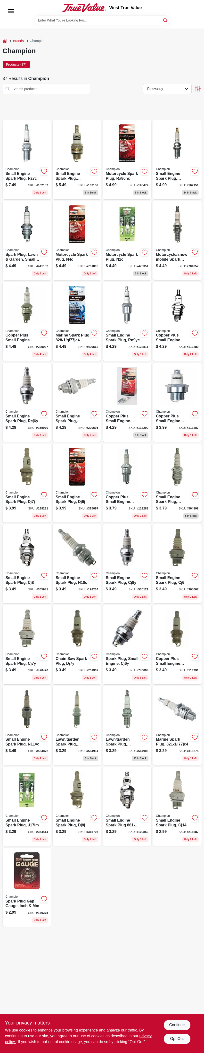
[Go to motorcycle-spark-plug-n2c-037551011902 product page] (127, 240)
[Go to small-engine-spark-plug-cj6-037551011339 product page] (177, 563)
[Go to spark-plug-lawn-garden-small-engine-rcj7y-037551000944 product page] (27, 240)
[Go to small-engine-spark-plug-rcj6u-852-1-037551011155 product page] (77, 402)
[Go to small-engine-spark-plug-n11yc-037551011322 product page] (27, 725)
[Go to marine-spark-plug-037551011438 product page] (177, 725)
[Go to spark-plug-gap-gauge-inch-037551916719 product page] (27, 887)
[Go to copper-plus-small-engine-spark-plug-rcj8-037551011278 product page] (177, 321)
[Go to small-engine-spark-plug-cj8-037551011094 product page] (27, 563)
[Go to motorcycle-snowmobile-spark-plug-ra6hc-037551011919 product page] (177, 240)
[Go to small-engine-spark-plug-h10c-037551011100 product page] (77, 563)
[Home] (5, 40)
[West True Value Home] (84, 7)
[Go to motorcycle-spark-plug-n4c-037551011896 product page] (77, 240)
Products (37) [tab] (16, 64)
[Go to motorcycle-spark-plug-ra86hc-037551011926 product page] (127, 159)
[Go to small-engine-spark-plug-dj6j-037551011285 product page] (77, 483)
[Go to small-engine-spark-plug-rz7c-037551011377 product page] (27, 159)
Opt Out (177, 1039)
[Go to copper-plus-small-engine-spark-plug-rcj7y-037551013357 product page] (127, 402)
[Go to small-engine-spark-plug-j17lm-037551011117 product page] (27, 806)
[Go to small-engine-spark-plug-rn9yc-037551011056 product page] (127, 321)
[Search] (165, 20)
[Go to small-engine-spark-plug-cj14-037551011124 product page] (177, 806)
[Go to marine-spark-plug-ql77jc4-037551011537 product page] (77, 321)
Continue (177, 1025)
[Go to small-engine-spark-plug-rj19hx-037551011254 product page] (77, 159)
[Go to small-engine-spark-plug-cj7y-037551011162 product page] (27, 644)
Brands (18, 41)
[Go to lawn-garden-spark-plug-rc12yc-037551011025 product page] (127, 725)
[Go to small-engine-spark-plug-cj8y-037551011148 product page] (127, 563)
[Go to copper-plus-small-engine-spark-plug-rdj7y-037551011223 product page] (177, 644)
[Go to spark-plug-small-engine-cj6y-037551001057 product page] (127, 644)
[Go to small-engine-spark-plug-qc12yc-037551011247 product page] (177, 159)
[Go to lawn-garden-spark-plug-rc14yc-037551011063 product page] (77, 725)
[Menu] (11, 11)
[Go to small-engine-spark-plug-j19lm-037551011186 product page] (127, 806)
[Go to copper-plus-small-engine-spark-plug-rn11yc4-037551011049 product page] (177, 402)
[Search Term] (102, 20)
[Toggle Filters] (198, 89)
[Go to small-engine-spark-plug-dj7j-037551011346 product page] (27, 483)
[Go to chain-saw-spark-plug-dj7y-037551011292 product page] (77, 644)
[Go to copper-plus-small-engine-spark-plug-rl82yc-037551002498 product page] (27, 321)
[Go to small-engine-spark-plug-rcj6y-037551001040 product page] (27, 402)
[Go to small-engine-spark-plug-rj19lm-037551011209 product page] (177, 483)
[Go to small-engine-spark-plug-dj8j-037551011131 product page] (77, 806)
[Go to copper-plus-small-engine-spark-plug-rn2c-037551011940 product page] (127, 483)
